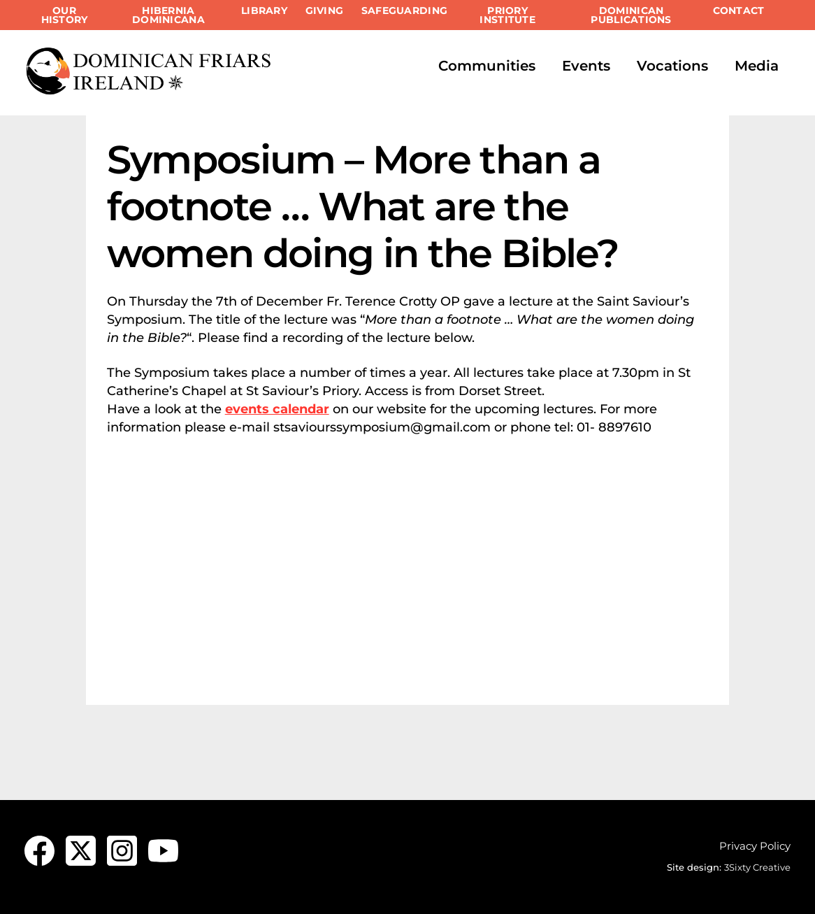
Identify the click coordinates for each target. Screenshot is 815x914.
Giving (324, 10)
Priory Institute (507, 15)
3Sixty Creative (757, 867)
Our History (64, 15)
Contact (739, 10)
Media (757, 65)
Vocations (672, 65)
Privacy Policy (755, 845)
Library (264, 10)
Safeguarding (404, 10)
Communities (486, 65)
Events (586, 65)
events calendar (277, 409)
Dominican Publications (631, 15)
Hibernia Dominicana (168, 15)
